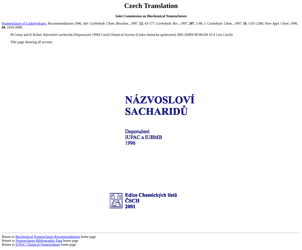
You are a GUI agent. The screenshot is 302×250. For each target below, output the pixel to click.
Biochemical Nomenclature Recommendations (48, 237)
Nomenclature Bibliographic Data (39, 240)
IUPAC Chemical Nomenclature (38, 244)
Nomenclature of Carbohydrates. (24, 23)
